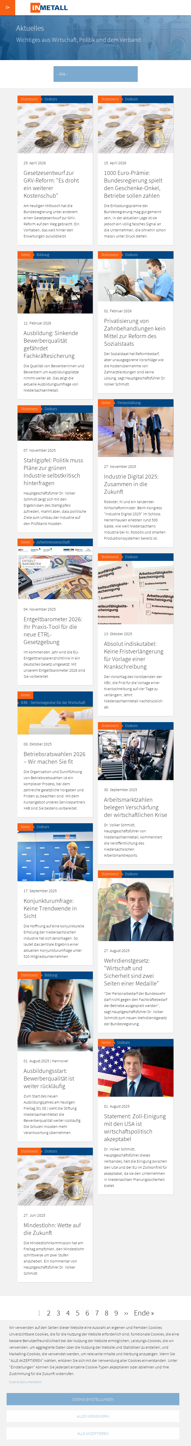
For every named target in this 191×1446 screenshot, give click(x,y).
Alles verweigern (93, 1416)
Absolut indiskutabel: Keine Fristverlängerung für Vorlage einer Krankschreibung (133, 655)
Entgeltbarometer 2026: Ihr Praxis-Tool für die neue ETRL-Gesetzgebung (53, 630)
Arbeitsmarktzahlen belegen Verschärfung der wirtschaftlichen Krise (135, 807)
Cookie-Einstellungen (93, 1398)
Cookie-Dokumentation (25, 1382)
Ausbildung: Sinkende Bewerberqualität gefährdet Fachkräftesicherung (51, 344)
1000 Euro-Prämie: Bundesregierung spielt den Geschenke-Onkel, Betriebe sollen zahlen (133, 184)
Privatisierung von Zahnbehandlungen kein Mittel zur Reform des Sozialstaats (135, 332)
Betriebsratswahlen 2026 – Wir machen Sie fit (54, 757)
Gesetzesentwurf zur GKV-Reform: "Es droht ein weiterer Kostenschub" (51, 184)
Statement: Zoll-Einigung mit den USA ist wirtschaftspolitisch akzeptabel (135, 1127)
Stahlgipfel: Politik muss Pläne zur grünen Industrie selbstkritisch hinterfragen (53, 471)
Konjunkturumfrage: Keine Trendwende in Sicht (50, 908)
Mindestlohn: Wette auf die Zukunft (52, 1229)
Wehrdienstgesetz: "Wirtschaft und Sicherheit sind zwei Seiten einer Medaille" (131, 972)
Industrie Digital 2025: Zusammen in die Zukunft (131, 484)
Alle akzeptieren (93, 1433)
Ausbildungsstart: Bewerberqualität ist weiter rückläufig (49, 1078)
